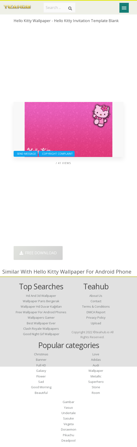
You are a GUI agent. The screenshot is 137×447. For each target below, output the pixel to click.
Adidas (96, 359)
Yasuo (68, 407)
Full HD (41, 365)
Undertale (68, 413)
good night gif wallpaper (41, 334)
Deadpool (68, 440)
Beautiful (41, 393)
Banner (41, 359)
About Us (95, 296)
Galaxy (41, 371)
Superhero (96, 382)
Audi (96, 365)
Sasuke (68, 418)
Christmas (41, 354)
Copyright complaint (57, 153)
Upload (96, 323)
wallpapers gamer (41, 317)
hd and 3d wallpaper (41, 296)
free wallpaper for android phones (41, 312)
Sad (41, 382)
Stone (96, 387)
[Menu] (124, 8)
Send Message (25, 153)
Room (96, 393)
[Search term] (59, 7)
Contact (96, 301)
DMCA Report (96, 312)
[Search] (70, 8)
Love (95, 354)
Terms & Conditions (96, 306)
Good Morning (41, 387)
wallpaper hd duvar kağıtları (41, 306)
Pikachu (68, 435)
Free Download (38, 252)
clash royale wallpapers (41, 328)
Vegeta (69, 424)
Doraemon (68, 429)
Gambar (68, 402)
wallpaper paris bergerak (41, 301)
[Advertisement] (68, 64)
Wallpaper (95, 371)
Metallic (96, 376)
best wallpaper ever (41, 323)
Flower (41, 376)
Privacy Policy (96, 317)
